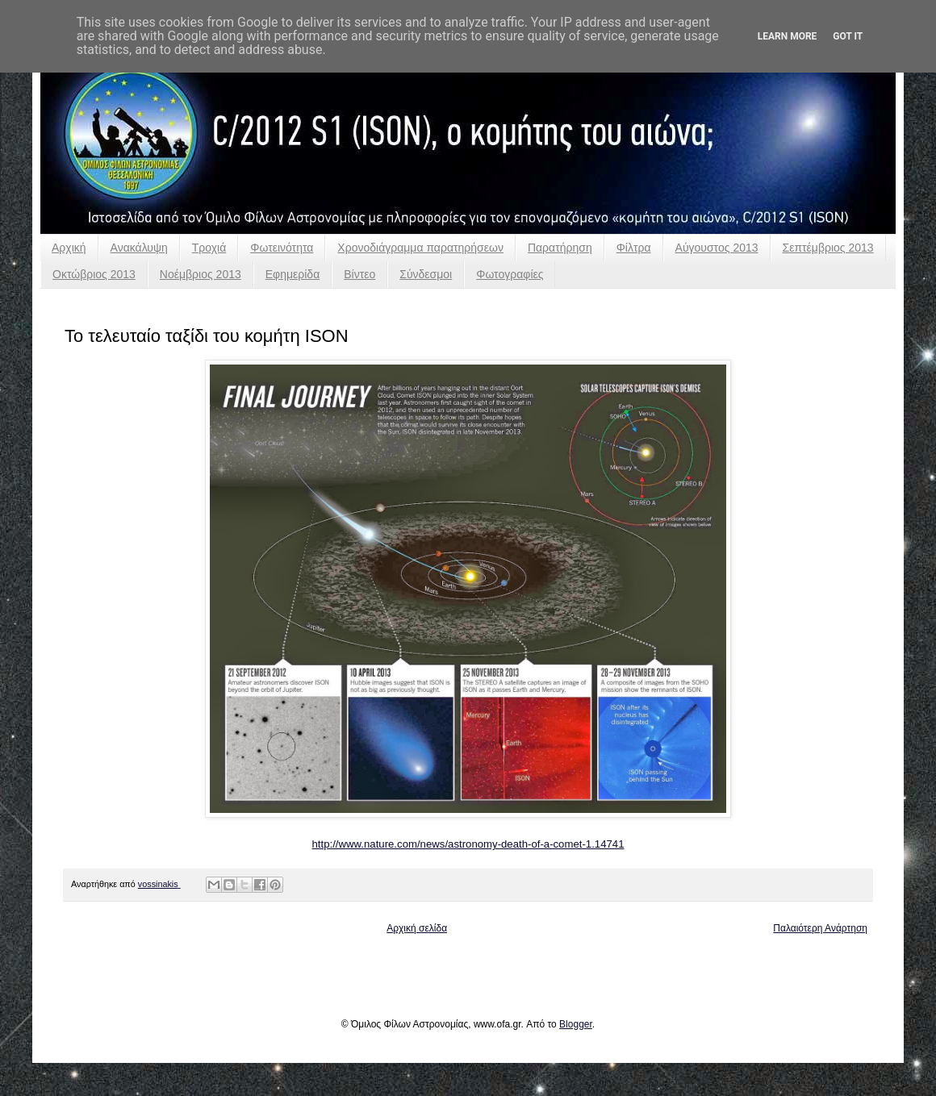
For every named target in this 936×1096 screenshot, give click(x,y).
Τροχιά (209, 247)
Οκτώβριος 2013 (94, 274)
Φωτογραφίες (509, 274)
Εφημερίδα (292, 274)
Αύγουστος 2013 (716, 247)
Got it (848, 36)
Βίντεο (359, 274)
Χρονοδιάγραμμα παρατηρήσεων (420, 247)
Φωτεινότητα (281, 247)
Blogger (575, 1024)
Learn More (787, 36)
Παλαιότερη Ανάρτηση (820, 928)
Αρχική (69, 247)
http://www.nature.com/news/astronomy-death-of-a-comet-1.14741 (467, 844)
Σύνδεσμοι (425, 274)
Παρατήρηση (560, 247)
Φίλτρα (633, 247)
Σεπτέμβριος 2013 (828, 247)
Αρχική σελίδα (417, 928)
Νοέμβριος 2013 (200, 274)
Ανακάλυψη (139, 247)
